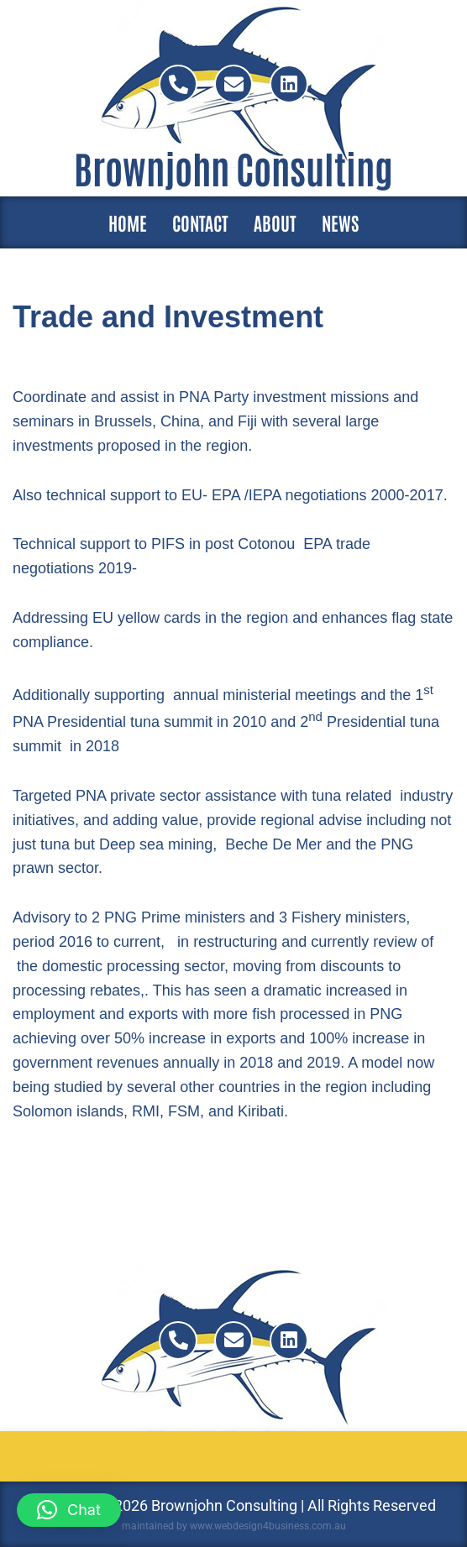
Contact (200, 222)
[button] (69, 1510)
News (340, 222)
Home (127, 222)
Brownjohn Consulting (233, 167)
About (275, 222)
